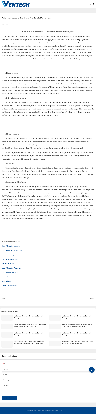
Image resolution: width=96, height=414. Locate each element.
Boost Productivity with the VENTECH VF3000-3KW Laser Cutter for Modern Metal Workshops (77, 325)
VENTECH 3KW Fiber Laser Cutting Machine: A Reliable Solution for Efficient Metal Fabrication (30, 325)
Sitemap (67, 410)
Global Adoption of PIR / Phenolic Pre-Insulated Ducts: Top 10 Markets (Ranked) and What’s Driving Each (30, 342)
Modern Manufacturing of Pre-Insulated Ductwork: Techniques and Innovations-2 (28, 334)
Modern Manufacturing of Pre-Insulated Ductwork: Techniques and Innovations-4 (28, 317)
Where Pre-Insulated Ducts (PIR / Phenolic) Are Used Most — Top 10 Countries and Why (77, 342)
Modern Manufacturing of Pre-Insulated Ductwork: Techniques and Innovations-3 (76, 317)
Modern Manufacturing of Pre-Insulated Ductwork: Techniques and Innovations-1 (76, 334)
